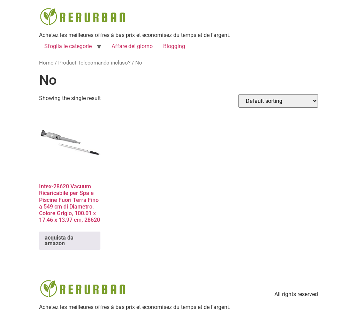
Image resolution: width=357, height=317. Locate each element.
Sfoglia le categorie (68, 46)
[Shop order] (278, 101)
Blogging (174, 46)
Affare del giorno (132, 46)
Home (46, 63)
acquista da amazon (59, 240)
